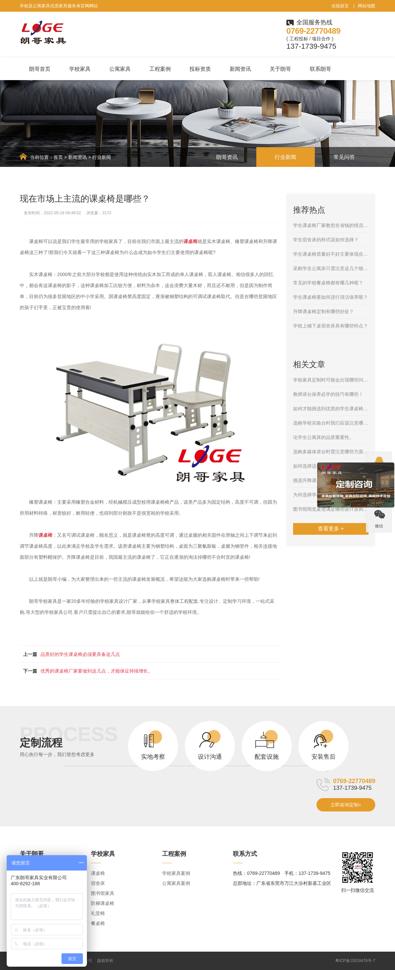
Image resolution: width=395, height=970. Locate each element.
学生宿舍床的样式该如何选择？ (326, 239)
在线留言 (340, 5)
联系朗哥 (320, 69)
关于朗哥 (280, 69)
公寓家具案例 (176, 883)
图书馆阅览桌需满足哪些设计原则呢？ (331, 509)
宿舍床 (98, 883)
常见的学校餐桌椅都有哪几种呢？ (328, 282)
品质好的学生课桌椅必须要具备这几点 (80, 654)
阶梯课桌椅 (102, 903)
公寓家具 (120, 69)
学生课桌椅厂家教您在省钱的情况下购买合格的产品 (331, 225)
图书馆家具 (102, 893)
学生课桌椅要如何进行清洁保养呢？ (330, 297)
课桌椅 (98, 873)
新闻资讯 (240, 69)
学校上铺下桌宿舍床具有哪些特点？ (330, 325)
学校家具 (80, 69)
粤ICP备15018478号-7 (355, 960)
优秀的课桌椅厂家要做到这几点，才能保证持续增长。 (96, 671)
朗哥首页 (39, 69)
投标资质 (200, 69)
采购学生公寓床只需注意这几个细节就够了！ (331, 268)
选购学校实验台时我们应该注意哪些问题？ (331, 423)
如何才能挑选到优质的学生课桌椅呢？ (331, 408)
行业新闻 (101, 157)
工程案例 (160, 69)
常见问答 (344, 157)
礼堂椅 (98, 913)
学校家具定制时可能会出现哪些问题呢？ (331, 380)
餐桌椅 (98, 923)
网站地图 (366, 5)
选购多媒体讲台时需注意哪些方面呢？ (331, 451)
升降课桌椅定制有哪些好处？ (323, 311)
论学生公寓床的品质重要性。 (323, 437)
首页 (58, 157)
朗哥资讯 (227, 157)
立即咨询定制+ (346, 804)
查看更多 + (331, 528)
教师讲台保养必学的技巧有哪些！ (328, 394)
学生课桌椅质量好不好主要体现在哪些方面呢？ (331, 254)
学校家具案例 (176, 873)
